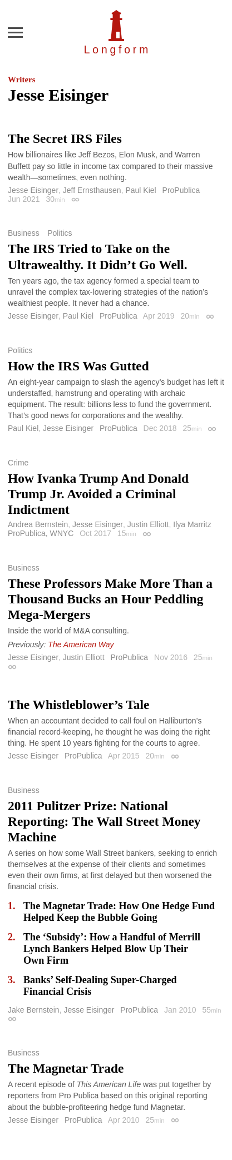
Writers (21, 79)
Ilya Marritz (192, 524)
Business (24, 233)
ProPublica (181, 190)
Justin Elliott (148, 524)
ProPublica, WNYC (40, 533)
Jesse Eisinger (33, 190)
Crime (18, 463)
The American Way (80, 644)
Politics (59, 233)
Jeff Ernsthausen (92, 190)
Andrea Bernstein (38, 524)
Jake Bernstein (34, 1009)
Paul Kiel (140, 190)
